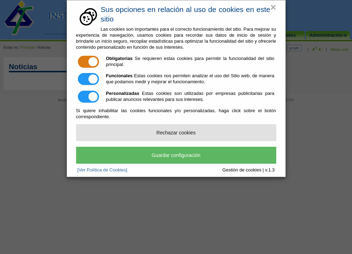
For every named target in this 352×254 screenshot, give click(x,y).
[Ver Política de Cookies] (103, 170)
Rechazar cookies (176, 132)
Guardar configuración (176, 155)
